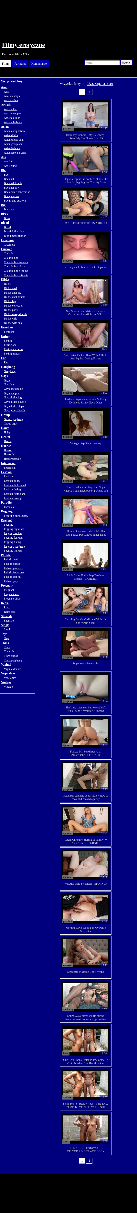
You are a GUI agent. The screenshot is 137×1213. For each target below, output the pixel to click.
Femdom (7, 327)
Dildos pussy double (15, 314)
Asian (5, 126)
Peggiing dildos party (16, 515)
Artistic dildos (12, 117)
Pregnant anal (11, 594)
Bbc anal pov (11, 187)
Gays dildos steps (14, 406)
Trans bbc (9, 651)
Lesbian (6, 472)
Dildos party (11, 309)
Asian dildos (11, 135)
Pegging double (13, 533)
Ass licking (10, 165)
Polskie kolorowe (14, 572)
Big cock (9, 209)
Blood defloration (14, 231)
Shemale (6, 616)
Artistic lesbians (13, 122)
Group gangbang (13, 419)
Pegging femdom (13, 537)
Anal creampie (12, 96)
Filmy (5, 63)
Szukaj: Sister (100, 83)
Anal (4, 87)
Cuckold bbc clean (14, 266)
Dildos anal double (14, 296)
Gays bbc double (13, 388)
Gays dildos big (13, 397)
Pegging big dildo (14, 529)
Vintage (6, 682)
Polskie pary (11, 581)
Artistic (6, 104)
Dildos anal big (12, 292)
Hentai (5, 436)
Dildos (5, 279)
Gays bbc (9, 384)
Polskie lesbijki (12, 576)
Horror (6, 445)
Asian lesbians (12, 148)
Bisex (4, 214)
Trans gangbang (13, 660)
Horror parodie (12, 458)
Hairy (5, 428)
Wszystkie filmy (11, 81)
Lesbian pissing (13, 498)
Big (3, 205)
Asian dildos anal (14, 139)
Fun (3, 358)
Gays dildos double (15, 401)
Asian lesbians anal (15, 152)
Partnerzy (20, 63)
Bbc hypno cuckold (15, 200)
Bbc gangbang (12, 196)
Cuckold (6, 249)
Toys (4, 634)
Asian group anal (13, 144)
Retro (5, 603)
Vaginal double (12, 669)
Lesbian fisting (12, 489)
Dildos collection (13, 305)
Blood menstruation (15, 235)
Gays (4, 375)
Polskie (6, 555)
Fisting (5, 336)
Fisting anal (10, 344)
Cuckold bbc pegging (16, 270)
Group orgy (10, 423)
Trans (5, 642)
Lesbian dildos (12, 480)
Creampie (7, 240)
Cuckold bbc (11, 257)
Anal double (11, 100)
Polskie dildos (12, 563)
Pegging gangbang (14, 546)
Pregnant (7, 585)
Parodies (7, 502)
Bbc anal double (13, 183)
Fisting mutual (12, 353)
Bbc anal (9, 179)
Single (5, 625)
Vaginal (6, 664)
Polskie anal (11, 559)
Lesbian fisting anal (15, 493)
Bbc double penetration (17, 191)
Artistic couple (12, 113)
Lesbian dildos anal (15, 485)
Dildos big (10, 301)
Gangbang (8, 366)
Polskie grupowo (13, 568)
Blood (5, 222)
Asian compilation (14, 131)
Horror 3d (9, 454)
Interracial (8, 463)
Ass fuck (9, 161)
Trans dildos (11, 655)
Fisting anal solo (13, 349)
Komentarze (39, 63)
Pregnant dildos (13, 598)
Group (5, 414)
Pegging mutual (13, 550)
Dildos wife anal (13, 322)
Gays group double (15, 410)
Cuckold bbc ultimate (16, 275)
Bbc (3, 170)
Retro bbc (9, 611)
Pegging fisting (12, 541)
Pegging (6, 520)
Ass (3, 157)
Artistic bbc (10, 109)
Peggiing (7, 511)
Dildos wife (10, 318)
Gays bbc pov (11, 393)
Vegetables (8, 673)
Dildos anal (10, 288)
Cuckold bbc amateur (16, 262)
